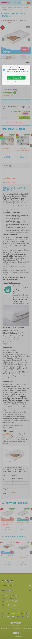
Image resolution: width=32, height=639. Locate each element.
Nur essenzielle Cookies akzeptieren (16, 82)
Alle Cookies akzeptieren (16, 78)
